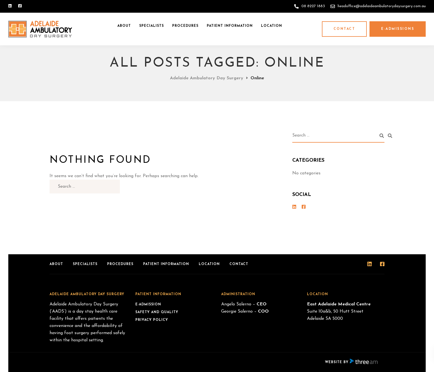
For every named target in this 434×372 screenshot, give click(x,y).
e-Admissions (397, 29)
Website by (351, 362)
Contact (344, 29)
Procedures (185, 26)
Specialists (151, 26)
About (124, 26)
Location (271, 26)
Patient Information (230, 26)
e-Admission (148, 304)
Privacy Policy (151, 320)
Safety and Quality (156, 312)
